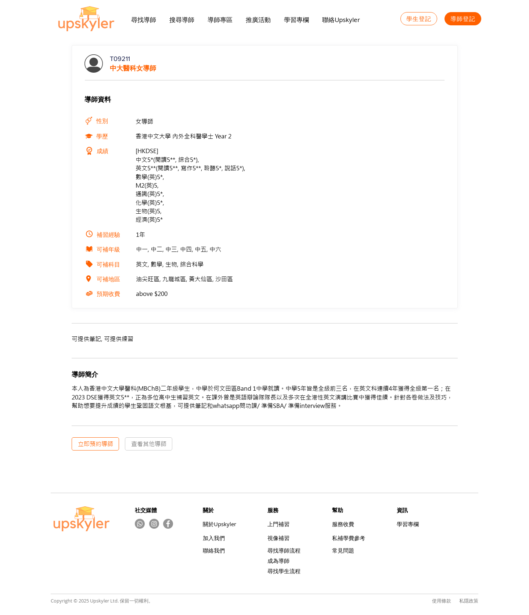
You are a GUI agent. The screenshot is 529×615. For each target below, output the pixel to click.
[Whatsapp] (140, 524)
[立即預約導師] (95, 444)
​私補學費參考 (348, 538)
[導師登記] (463, 18)
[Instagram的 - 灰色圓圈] (154, 524)
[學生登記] (418, 18)
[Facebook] (168, 524)
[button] (258, 19)
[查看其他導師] (148, 444)
